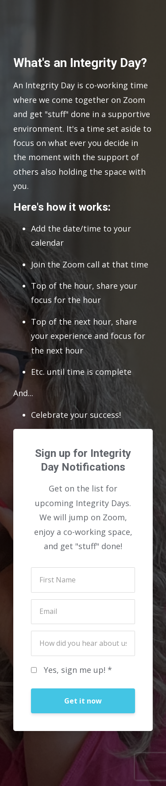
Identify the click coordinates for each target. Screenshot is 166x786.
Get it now (83, 701)
